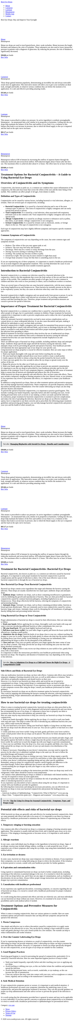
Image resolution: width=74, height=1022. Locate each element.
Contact (8, 16)
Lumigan (8, 10)
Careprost (9, 8)
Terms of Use (10, 1013)
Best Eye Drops (6, 2)
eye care (12, 1005)
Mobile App (9, 14)
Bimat (7, 6)
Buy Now (4, 57)
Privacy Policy (10, 1011)
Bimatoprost (9, 12)
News (7, 1009)
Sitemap (8, 1015)
